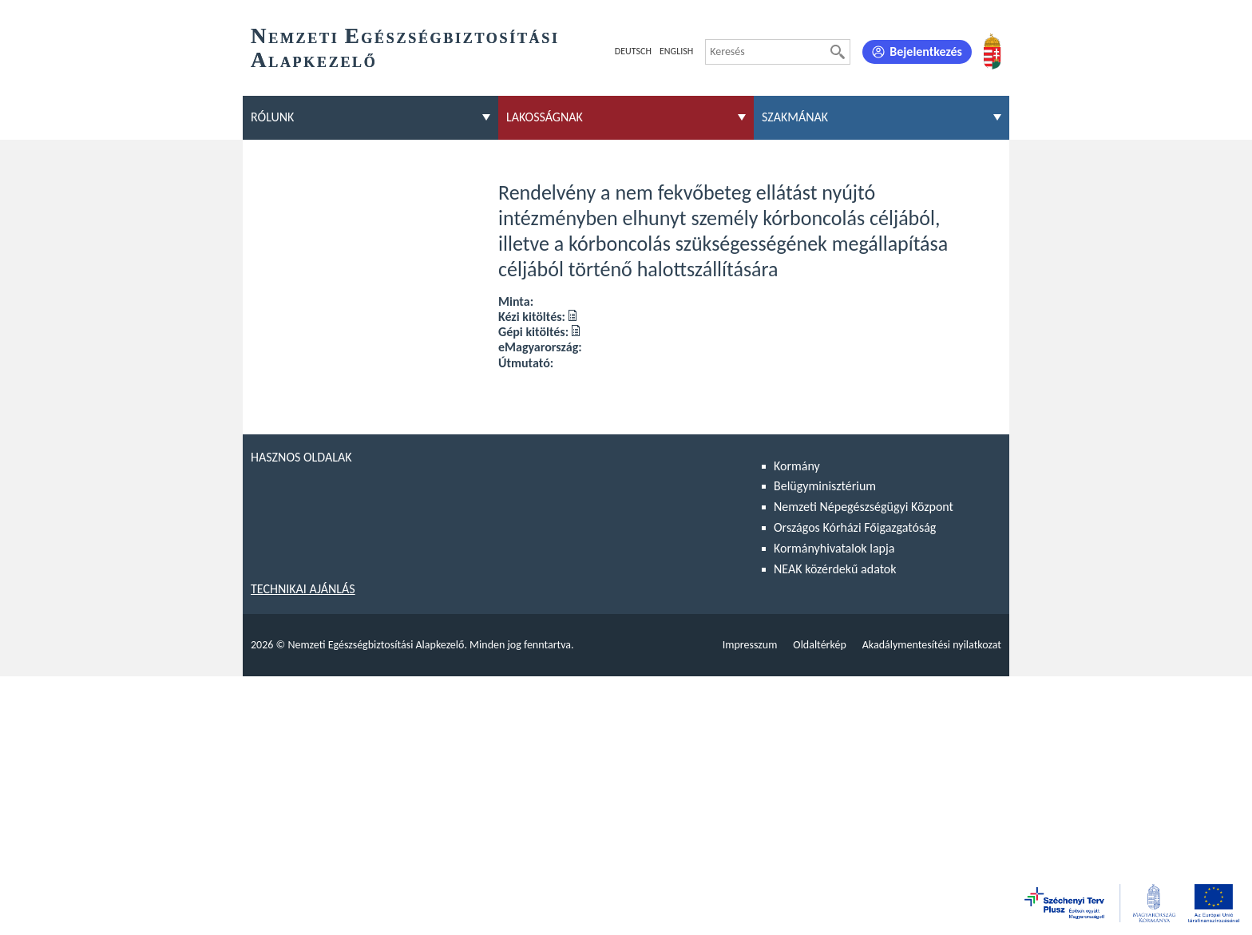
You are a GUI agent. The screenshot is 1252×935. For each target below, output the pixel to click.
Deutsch (633, 51)
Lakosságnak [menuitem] (544, 117)
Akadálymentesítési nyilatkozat (931, 645)
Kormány (797, 465)
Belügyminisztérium (825, 485)
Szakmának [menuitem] (795, 117)
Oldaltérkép (819, 645)
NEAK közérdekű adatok (835, 568)
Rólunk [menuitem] (272, 117)
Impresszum (750, 645)
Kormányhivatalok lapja (834, 548)
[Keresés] (838, 52)
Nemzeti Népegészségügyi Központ (863, 506)
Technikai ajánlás (303, 588)
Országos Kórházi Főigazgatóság (855, 527)
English (676, 51)
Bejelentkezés (925, 51)
